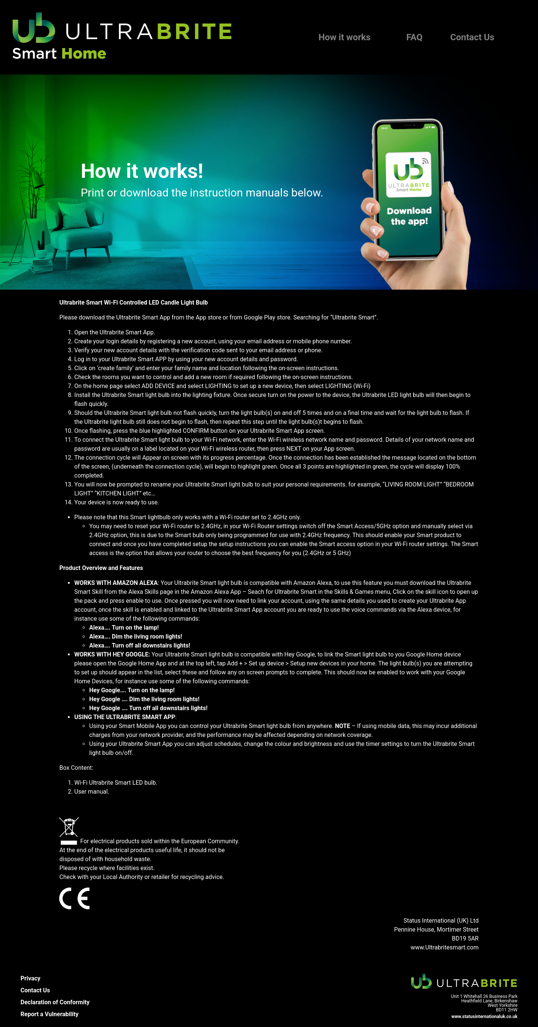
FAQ (414, 37)
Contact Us (472, 37)
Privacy (30, 978)
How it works (344, 37)
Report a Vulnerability (49, 1014)
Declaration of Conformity (55, 1002)
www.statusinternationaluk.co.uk (484, 1016)
